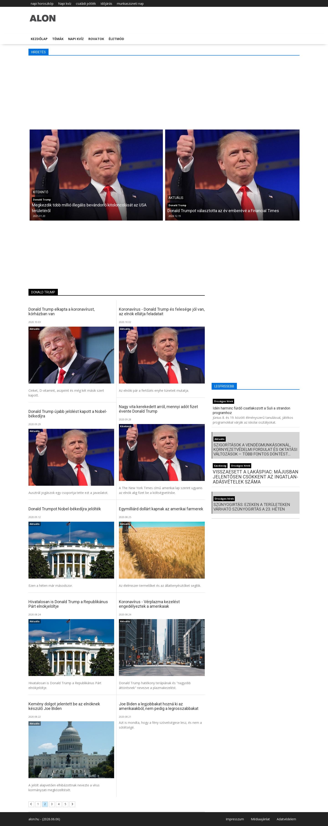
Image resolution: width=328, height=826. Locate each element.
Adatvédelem (286, 819)
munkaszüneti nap (130, 3)
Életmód (116, 39)
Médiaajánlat (260, 819)
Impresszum (235, 819)
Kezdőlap (39, 39)
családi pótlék (86, 3)
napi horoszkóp (42, 3)
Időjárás (106, 3)
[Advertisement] (164, 92)
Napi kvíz (64, 3)
